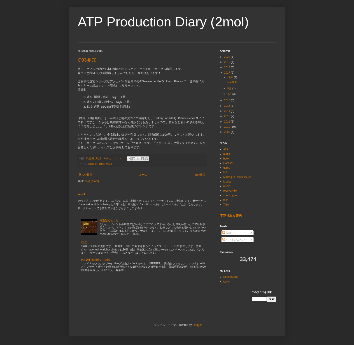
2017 (227, 72)
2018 (227, 67)
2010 (227, 126)
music (109, 163)
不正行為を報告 (231, 216)
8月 (229, 88)
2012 (227, 116)
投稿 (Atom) (92, 181)
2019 (227, 62)
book (226, 158)
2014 (227, 111)
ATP (225, 149)
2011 (227, 121)
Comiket (92, 163)
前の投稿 (199, 174)
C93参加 (87, 60)
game (102, 163)
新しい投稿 (85, 174)
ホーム (143, 174)
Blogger (197, 324)
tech (225, 199)
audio (226, 153)
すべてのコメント (234, 239)
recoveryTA (230, 190)
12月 (230, 77)
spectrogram (230, 195)
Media (227, 181)
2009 (227, 132)
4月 (229, 93)
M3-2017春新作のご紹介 (96, 259)
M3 (225, 172)
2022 (227, 56)
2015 (227, 105)
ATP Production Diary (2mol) (163, 21)
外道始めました (109, 220)
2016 (227, 100)
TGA (226, 204)
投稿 (226, 232)
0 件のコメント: (113, 158)
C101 (81, 194)
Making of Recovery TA (237, 176)
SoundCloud (230, 276)
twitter (227, 281)
